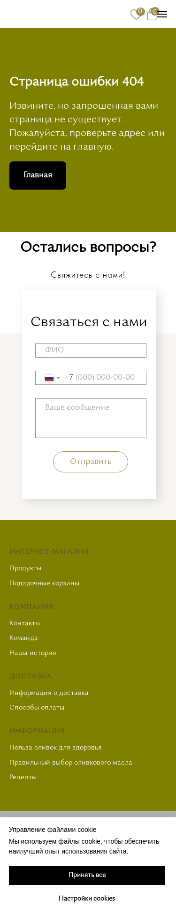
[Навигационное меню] (162, 14)
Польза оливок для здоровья (55, 747)
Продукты (25, 568)
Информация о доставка (49, 693)
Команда (23, 638)
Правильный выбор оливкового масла (70, 762)
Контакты (24, 623)
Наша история (32, 653)
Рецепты (23, 777)
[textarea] (90, 418)
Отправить (91, 462)
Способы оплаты (36, 707)
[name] (90, 350)
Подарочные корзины (44, 583)
